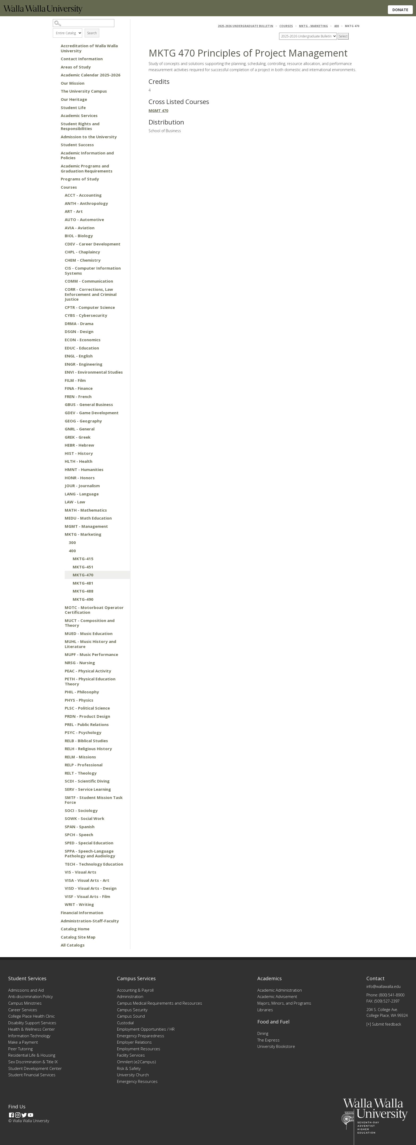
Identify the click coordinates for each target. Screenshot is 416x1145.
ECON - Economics (83, 339)
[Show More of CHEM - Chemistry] (59, 260)
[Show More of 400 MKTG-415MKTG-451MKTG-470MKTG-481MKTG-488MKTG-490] (63, 550)
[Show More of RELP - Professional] (59, 764)
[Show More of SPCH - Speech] (59, 834)
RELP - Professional (83, 764)
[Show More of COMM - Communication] (59, 281)
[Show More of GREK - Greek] (59, 437)
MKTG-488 (83, 591)
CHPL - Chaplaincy (82, 251)
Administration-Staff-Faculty (90, 920)
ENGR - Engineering (83, 364)
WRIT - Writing (79, 904)
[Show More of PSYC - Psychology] (59, 732)
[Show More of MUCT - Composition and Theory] (59, 620)
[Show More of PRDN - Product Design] (59, 716)
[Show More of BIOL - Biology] (59, 235)
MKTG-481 (83, 583)
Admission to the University (89, 136)
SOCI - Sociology (81, 810)
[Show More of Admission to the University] (55, 136)
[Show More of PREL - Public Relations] (59, 724)
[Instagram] (18, 1115)
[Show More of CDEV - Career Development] (59, 244)
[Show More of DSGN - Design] (59, 331)
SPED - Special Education (89, 842)
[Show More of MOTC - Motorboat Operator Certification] (59, 607)
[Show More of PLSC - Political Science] (59, 708)
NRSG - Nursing (80, 662)
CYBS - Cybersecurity (86, 315)
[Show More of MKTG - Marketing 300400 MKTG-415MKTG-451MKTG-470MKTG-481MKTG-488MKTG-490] (59, 534)
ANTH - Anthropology (86, 203)
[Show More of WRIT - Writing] (59, 904)
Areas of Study (76, 67)
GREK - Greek (77, 437)
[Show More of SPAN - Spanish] (59, 826)
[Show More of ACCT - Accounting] (59, 195)
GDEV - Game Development (92, 412)
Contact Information (82, 58)
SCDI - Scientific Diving (87, 781)
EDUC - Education (82, 348)
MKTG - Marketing (83, 534)
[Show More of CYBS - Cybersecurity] (59, 315)
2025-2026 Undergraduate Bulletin (245, 26)
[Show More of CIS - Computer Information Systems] (59, 268)
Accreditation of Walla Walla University (89, 48)
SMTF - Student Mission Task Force (94, 800)
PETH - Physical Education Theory (90, 681)
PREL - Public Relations (87, 724)
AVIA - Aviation (79, 227)
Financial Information (82, 912)
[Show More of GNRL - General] (59, 428)
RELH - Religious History (88, 748)
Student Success (77, 144)
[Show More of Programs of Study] (55, 179)
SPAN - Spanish (79, 826)
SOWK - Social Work (84, 818)
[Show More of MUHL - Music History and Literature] (59, 641)
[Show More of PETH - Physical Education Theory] (59, 678)
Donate (400, 9)
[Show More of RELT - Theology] (59, 773)
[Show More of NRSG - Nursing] (59, 662)
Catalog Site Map (78, 937)
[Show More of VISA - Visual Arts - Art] (59, 880)
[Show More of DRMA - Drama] (59, 323)
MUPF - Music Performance (91, 654)
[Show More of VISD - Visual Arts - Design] (59, 888)
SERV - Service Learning (88, 789)
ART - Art (74, 211)
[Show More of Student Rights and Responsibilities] (55, 123)
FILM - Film (75, 380)
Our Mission (72, 83)
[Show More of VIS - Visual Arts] (59, 872)
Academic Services (79, 115)
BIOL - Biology (79, 235)
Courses (69, 187)
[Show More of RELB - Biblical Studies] (59, 740)
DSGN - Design (79, 331)
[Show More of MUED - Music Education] (59, 633)
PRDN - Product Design (87, 716)
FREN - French (78, 396)
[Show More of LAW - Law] (59, 501)
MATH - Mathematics (86, 510)
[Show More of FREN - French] (59, 396)
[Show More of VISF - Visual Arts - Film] (59, 896)
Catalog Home (75, 928)
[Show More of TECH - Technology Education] (59, 864)
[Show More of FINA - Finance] (59, 388)
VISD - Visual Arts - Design (90, 888)
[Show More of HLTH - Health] (59, 461)
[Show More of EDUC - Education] (59, 348)
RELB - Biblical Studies (86, 740)
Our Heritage (74, 99)
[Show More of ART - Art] (59, 211)
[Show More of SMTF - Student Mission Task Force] (59, 797)
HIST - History (79, 453)
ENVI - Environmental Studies (94, 372)
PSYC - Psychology (83, 732)
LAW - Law (75, 501)
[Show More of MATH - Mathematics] (59, 510)
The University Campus (84, 91)
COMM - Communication (89, 281)
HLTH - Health (78, 461)
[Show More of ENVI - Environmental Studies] (59, 372)
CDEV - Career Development (92, 244)
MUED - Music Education (88, 633)
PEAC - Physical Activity (88, 670)
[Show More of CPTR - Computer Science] (59, 307)
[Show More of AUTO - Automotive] (59, 219)
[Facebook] (11, 1115)
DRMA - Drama (79, 323)
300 (72, 542)
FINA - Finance (79, 388)
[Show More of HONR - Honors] (59, 477)
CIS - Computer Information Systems (93, 270)
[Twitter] (24, 1115)
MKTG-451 (83, 566)
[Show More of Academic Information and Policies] (55, 152)
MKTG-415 (83, 558)
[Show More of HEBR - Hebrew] (59, 445)
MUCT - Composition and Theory (90, 623)
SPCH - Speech (79, 834)
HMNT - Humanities (84, 469)
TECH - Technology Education (94, 864)
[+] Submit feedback (383, 1024)
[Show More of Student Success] (55, 144)
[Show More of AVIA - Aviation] (59, 227)
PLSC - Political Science (87, 708)
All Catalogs (73, 945)
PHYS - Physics (79, 700)
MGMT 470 (158, 110)
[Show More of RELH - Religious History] (59, 748)
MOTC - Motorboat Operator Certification (94, 610)
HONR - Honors (80, 477)
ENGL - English (79, 355)
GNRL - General (79, 428)
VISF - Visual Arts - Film (87, 896)
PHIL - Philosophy (82, 691)
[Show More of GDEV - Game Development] (59, 412)
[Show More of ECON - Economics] (59, 339)
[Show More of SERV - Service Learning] (59, 789)
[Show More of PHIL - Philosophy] (59, 691)
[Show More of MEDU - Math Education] (59, 518)
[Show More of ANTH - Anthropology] (59, 203)
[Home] (43, 12)
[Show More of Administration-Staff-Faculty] (55, 920)
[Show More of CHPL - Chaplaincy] (59, 251)
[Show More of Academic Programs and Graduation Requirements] (55, 165)
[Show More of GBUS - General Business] (59, 404)
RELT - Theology (81, 773)
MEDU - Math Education (88, 518)
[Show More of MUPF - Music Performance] (59, 654)
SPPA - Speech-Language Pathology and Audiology (90, 853)
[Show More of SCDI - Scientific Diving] (59, 781)
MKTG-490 (83, 599)
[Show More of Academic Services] (55, 115)
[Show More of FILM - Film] (59, 380)
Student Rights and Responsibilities (80, 126)
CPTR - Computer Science (90, 307)
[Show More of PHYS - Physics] (59, 700)
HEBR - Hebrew (79, 445)
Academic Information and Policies (87, 155)
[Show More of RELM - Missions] (59, 756)
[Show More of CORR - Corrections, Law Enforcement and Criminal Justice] (59, 289)
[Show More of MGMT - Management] (59, 526)
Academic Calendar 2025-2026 (90, 74)
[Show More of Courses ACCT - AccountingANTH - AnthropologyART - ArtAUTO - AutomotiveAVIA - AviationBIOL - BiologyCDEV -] (55, 187)
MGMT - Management (86, 526)
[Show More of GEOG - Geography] (59, 421)
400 (72, 550)
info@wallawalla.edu (383, 986)
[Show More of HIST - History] (59, 453)
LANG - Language (82, 493)
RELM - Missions (80, 756)
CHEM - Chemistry (83, 260)
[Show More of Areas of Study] (55, 67)
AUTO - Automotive (84, 219)
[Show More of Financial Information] (55, 912)
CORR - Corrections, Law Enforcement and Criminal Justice (90, 294)
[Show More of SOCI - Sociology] (59, 810)
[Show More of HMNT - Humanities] (59, 469)
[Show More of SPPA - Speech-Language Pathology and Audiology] (59, 851)
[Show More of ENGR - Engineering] (59, 364)
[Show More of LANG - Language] (59, 493)
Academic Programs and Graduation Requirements (86, 168)
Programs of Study (80, 179)
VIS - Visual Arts (80, 872)
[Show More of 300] (63, 542)
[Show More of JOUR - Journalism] (59, 485)
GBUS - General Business (89, 404)
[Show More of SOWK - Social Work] (59, 818)
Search (92, 33)
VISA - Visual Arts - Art (87, 880)
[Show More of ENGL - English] (59, 355)
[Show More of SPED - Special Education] (59, 842)
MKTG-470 (83, 574)
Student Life (73, 107)
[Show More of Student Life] (55, 107)
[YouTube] (30, 1115)
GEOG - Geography (83, 421)
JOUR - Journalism (82, 485)
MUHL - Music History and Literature (90, 644)
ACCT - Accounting (83, 195)
